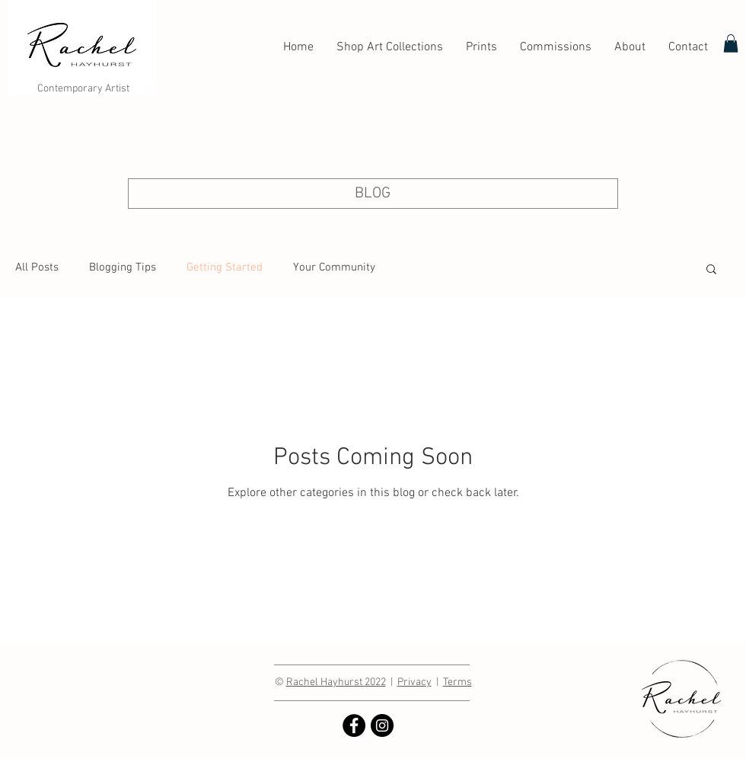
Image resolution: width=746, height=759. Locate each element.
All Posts (37, 267)
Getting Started (224, 267)
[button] (711, 270)
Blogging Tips (122, 267)
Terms (457, 682)
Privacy (414, 682)
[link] (730, 43)
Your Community (334, 267)
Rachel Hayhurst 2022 (336, 682)
